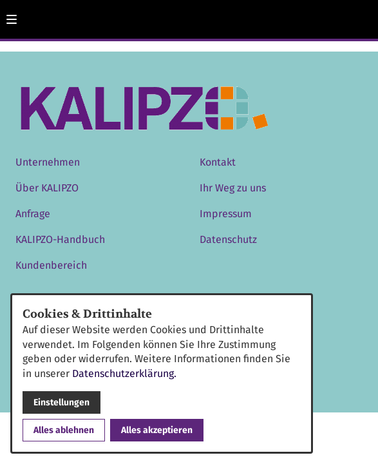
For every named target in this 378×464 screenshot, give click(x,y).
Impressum (226, 214)
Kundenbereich (51, 265)
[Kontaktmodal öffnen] (362, 15)
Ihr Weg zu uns (233, 188)
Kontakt (218, 162)
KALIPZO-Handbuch (60, 239)
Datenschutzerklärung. (124, 373)
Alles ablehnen (63, 430)
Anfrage (32, 214)
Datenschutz (228, 239)
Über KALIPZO (47, 188)
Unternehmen (47, 162)
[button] (11, 19)
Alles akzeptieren (157, 430)
